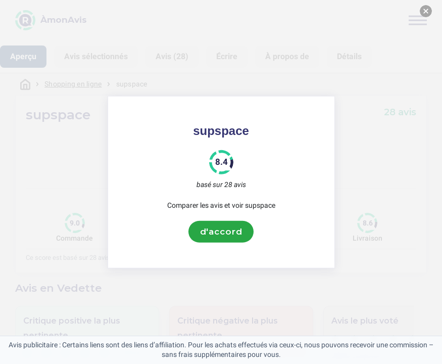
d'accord (221, 231)
